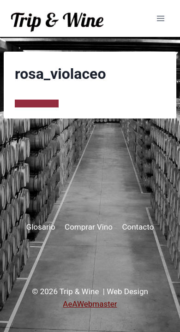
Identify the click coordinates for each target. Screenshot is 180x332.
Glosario (40, 226)
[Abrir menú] (160, 18)
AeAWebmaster (90, 303)
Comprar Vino (89, 226)
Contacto (138, 226)
